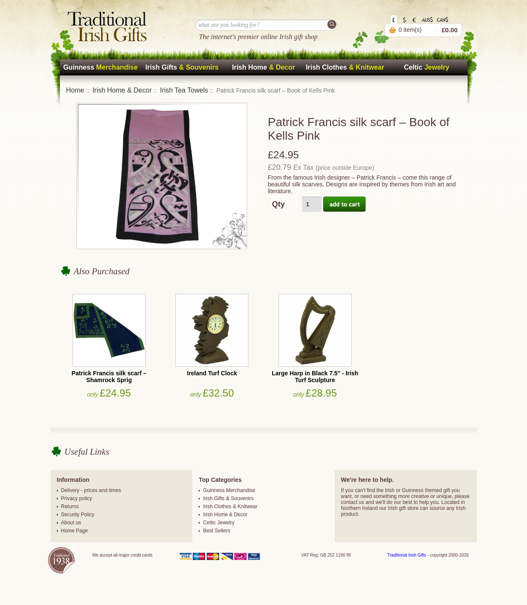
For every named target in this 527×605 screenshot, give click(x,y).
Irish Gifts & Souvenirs (228, 498)
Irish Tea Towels (184, 90)
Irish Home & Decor (122, 90)
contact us (352, 502)
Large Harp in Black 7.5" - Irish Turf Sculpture (315, 376)
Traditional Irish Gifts (406, 555)
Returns (70, 506)
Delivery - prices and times (91, 490)
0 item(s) (410, 29)
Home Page (74, 531)
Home (75, 90)
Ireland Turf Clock (212, 373)
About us (71, 523)
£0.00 (450, 30)
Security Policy (78, 515)
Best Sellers (216, 531)
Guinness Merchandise (229, 490)
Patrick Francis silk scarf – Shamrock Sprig (109, 376)
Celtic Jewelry (218, 523)
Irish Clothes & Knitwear (230, 506)
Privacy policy (76, 498)
